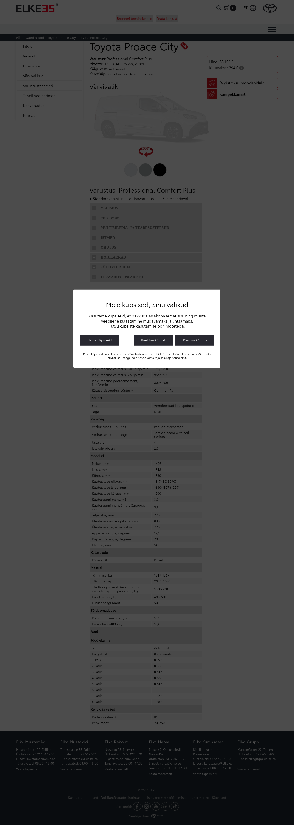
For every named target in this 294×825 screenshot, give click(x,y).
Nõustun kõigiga (194, 339)
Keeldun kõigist (153, 339)
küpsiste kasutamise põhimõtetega (152, 325)
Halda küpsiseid (99, 339)
